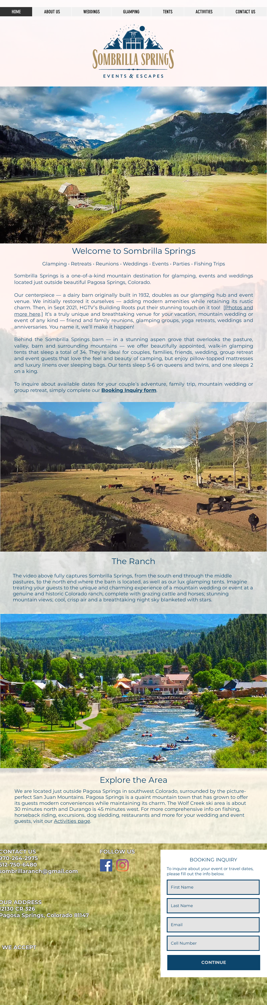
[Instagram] (122, 865)
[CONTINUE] (213, 962)
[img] (11, 959)
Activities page (72, 821)
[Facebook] (106, 865)
